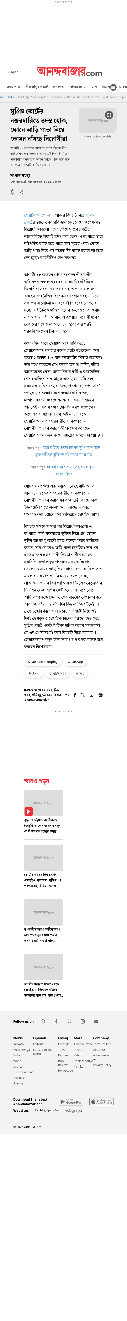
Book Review (63, 1063)
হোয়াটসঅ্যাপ (57, 673)
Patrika (78, 1066)
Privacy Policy (102, 1065)
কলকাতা (59, 87)
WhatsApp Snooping (42, 661)
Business (19, 1078)
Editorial (38, 1044)
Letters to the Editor (42, 1052)
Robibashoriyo (83, 1061)
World (17, 1061)
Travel (62, 1050)
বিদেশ (106, 87)
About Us (99, 1050)
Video (77, 1055)
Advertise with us (102, 1057)
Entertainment (23, 1072)
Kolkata (18, 1044)
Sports (17, 1066)
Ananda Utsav (83, 1044)
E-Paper (12, 72)
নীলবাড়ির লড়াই (37, 87)
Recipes (63, 1055)
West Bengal (22, 1050)
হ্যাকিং (80, 673)
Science (18, 1083)
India (11, 97)
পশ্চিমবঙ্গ (78, 87)
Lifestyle (63, 1044)
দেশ (94, 87)
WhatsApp (75, 661)
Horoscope (65, 1070)
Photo (78, 1050)
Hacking (33, 673)
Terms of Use (102, 1044)
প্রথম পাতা (14, 87)
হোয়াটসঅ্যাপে (35, 216)
